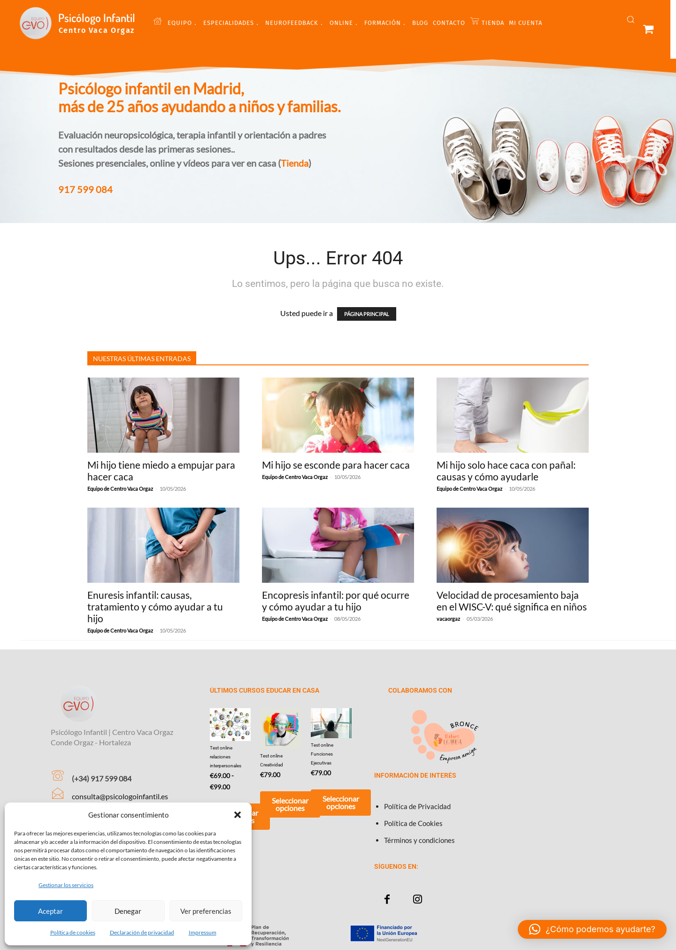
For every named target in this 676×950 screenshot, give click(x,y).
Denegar (128, 911)
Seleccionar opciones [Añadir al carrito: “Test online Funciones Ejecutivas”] (341, 802)
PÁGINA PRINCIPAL (366, 314)
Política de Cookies (413, 823)
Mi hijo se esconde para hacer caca (336, 465)
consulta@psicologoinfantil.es (120, 796)
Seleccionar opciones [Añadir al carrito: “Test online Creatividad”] (290, 804)
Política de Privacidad (417, 806)
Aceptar (50, 911)
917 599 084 (85, 189)
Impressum (202, 932)
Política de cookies (72, 932)
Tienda (294, 163)
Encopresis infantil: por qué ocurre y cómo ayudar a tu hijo (335, 600)
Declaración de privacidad (142, 932)
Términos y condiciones (419, 840)
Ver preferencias (205, 911)
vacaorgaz (448, 619)
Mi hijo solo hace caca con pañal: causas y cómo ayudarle (506, 470)
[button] (237, 814)
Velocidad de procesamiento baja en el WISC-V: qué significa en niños (512, 600)
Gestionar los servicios (65, 884)
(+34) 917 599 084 (101, 778)
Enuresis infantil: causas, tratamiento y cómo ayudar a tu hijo (155, 606)
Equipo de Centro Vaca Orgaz (120, 489)
